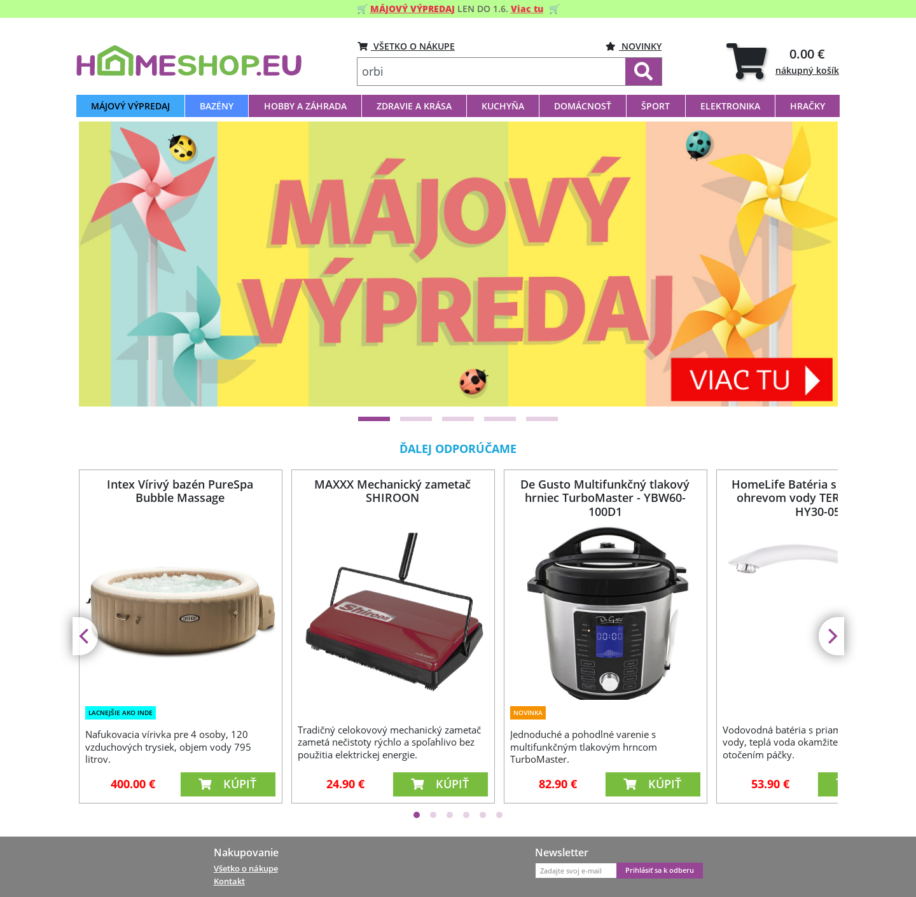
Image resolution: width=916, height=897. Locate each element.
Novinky (634, 46)
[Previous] (85, 636)
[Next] (831, 636)
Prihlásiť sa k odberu (659, 870)
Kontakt (229, 881)
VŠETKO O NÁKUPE (406, 46)
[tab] (783, 61)
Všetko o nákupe (246, 868)
